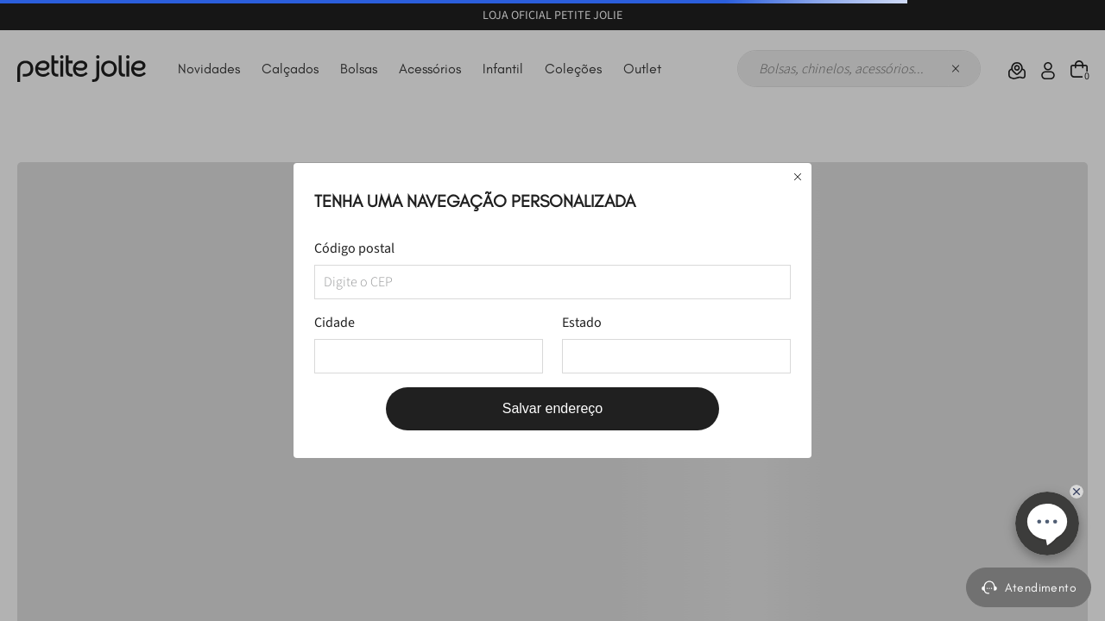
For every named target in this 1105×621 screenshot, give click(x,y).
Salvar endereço (552, 408)
